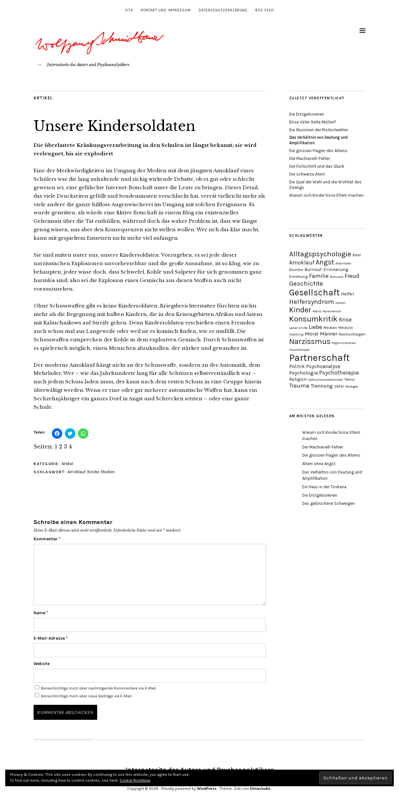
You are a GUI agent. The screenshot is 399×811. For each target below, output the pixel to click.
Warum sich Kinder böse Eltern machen (326, 195)
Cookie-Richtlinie (135, 780)
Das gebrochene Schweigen (328, 503)
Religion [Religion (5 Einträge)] (298, 379)
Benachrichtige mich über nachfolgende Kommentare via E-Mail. (98, 688)
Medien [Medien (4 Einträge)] (330, 327)
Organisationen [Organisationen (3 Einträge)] (344, 343)
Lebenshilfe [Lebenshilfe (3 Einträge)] (298, 328)
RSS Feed (264, 10)
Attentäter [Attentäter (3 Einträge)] (343, 263)
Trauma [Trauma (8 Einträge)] (299, 385)
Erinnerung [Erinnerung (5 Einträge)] (335, 269)
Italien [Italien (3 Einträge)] (340, 303)
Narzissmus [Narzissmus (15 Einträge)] (310, 341)
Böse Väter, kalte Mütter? (312, 122)
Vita (129, 10)
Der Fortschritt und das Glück (316, 166)
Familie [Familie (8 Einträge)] (319, 275)
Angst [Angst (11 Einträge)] (325, 262)
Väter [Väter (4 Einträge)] (339, 386)
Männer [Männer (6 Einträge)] (328, 334)
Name (41, 612)
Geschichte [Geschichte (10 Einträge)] (306, 283)
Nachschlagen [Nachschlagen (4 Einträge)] (352, 334)
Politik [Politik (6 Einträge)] (297, 366)
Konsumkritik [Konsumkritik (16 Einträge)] (313, 318)
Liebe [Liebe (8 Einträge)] (315, 327)
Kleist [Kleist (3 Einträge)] (317, 311)
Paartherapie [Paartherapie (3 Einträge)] (299, 350)
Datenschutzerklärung (223, 10)
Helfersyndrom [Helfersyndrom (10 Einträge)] (311, 302)
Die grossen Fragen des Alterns (318, 150)
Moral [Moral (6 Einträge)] (311, 334)
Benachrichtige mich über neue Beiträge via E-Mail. (86, 696)
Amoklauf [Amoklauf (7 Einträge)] (301, 262)
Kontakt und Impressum (166, 10)
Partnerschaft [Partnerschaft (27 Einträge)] (319, 357)
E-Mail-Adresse (50, 638)
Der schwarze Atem (307, 174)
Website (42, 663)
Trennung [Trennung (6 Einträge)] (322, 386)
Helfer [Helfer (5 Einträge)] (347, 294)
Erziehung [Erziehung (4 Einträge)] (298, 276)
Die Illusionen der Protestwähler (318, 129)
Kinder (93, 471)
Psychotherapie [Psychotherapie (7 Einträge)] (339, 372)
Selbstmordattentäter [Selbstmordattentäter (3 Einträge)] (325, 379)
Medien (108, 471)
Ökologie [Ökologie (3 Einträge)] (351, 386)
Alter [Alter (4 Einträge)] (356, 254)
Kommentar (47, 538)
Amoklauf (76, 471)
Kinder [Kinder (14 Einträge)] (300, 310)
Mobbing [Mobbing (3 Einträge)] (296, 334)
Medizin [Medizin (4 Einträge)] (345, 327)
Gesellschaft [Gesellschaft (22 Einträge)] (314, 292)
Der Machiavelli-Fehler (309, 158)
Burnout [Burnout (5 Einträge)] (313, 269)
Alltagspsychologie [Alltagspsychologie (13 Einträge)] (320, 253)
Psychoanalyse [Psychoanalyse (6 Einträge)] (323, 366)
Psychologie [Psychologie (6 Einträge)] (303, 373)
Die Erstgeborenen (306, 114)
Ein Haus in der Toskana (324, 486)
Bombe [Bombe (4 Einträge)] (296, 269)
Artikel (43, 97)
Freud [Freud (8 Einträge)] (352, 275)
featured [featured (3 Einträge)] (336, 277)
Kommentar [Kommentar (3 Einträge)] (332, 311)
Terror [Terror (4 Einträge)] (349, 379)
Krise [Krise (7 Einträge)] (345, 319)
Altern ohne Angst (318, 463)
